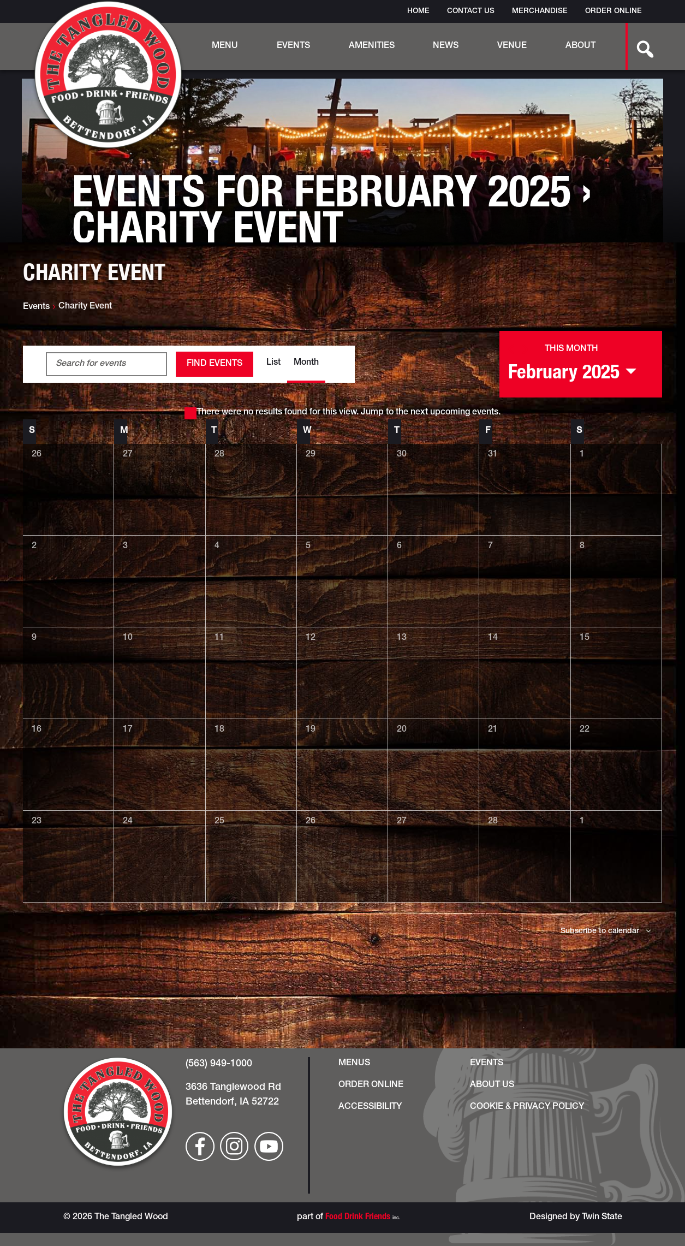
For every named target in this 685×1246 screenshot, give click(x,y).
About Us (492, 1085)
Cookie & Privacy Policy (527, 1107)
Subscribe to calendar (600, 931)
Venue (512, 46)
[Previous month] (511, 349)
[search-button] (639, 46)
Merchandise (540, 11)
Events (293, 46)
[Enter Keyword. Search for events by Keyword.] (106, 364)
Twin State (602, 1217)
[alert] (342, 412)
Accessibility (370, 1107)
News (445, 46)
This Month (571, 349)
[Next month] (525, 349)
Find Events (214, 364)
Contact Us (471, 11)
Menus (354, 1063)
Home (418, 11)
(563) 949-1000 (219, 1064)
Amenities (372, 46)
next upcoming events (454, 412)
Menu (225, 46)
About (580, 46)
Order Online (613, 11)
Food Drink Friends (357, 1217)
